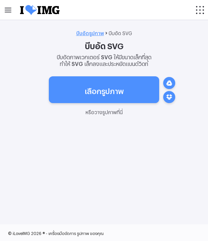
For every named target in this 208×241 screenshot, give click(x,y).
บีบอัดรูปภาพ (90, 32)
